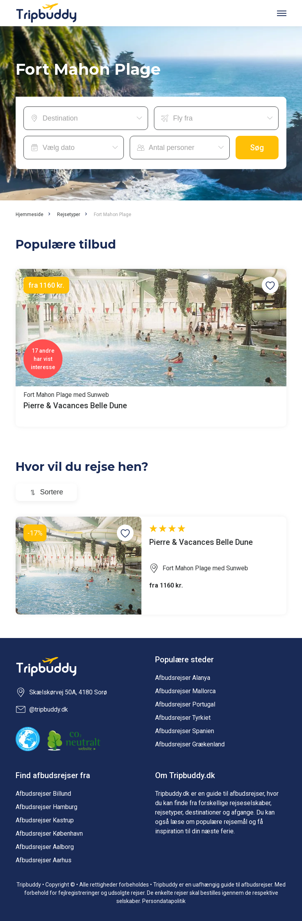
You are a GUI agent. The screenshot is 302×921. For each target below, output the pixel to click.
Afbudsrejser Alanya (182, 677)
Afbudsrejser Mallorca (185, 691)
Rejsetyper (68, 214)
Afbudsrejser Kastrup (45, 820)
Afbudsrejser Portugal (185, 704)
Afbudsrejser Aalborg (45, 847)
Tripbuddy (46, 13)
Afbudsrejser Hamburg (46, 807)
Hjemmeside (29, 214)
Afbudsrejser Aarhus (43, 860)
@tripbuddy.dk (42, 709)
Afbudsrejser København (49, 833)
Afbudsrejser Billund (43, 793)
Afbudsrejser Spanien (184, 731)
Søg (257, 147)
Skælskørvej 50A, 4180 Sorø (61, 692)
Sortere (51, 492)
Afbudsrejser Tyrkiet (183, 717)
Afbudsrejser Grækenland (190, 744)
